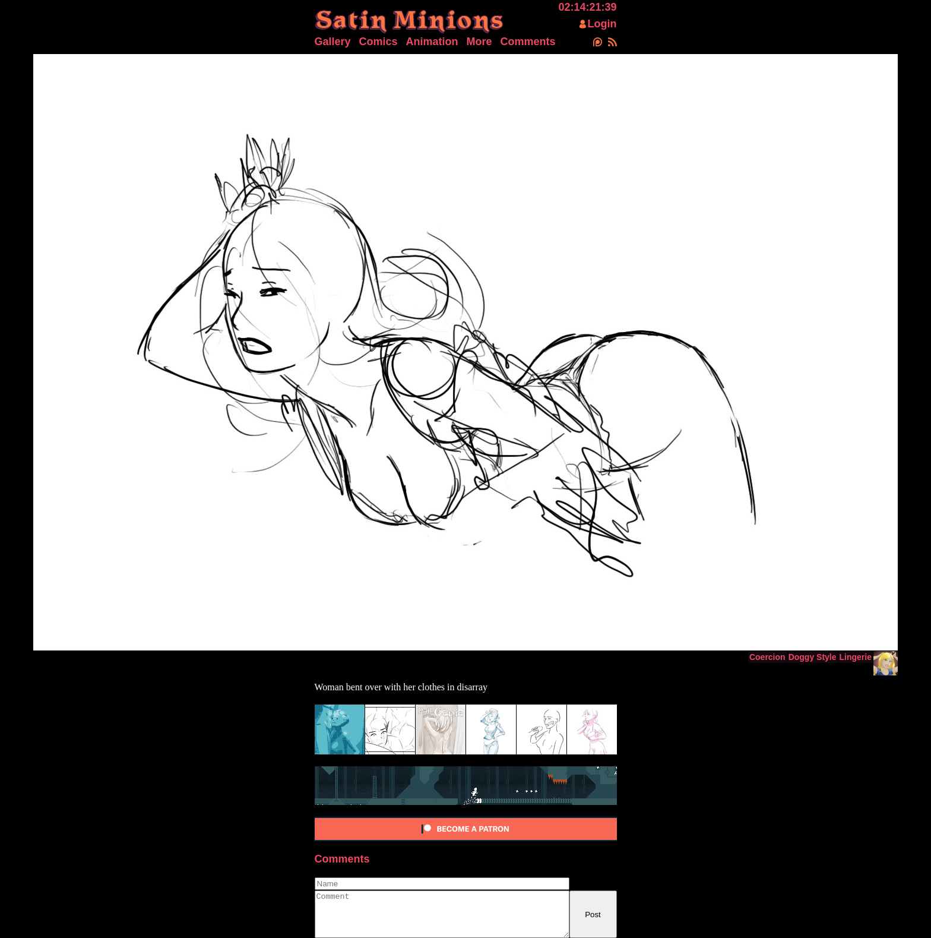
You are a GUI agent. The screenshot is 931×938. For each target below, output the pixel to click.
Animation (432, 42)
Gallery (333, 42)
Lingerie (856, 657)
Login (602, 24)
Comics (378, 42)
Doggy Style (812, 657)
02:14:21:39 (587, 7)
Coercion (767, 657)
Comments (528, 42)
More (479, 42)
